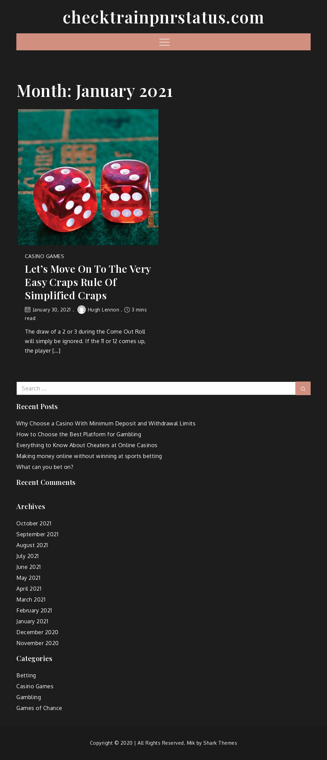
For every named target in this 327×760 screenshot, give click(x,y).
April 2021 (28, 588)
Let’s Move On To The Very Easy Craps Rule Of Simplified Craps (88, 282)
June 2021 (28, 566)
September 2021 (37, 534)
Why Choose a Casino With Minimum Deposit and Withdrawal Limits (106, 423)
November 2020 (37, 643)
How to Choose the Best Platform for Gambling (78, 434)
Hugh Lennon (98, 310)
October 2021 (33, 523)
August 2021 (32, 545)
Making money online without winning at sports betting (89, 456)
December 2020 (37, 632)
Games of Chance (39, 708)
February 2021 (34, 610)
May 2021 (28, 577)
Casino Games (44, 256)
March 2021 (30, 599)
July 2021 (27, 556)
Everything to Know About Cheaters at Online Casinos (87, 445)
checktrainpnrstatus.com (164, 17)
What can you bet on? (44, 466)
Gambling (28, 697)
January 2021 (32, 621)
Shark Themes (220, 743)
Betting (26, 675)
